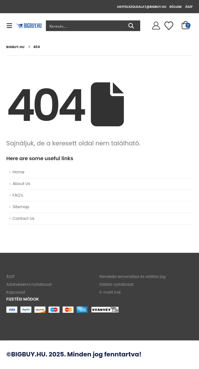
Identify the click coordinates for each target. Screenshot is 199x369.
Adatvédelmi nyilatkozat (29, 284)
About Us (21, 183)
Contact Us (24, 218)
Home (19, 172)
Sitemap (21, 206)
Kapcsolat (15, 292)
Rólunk (175, 6)
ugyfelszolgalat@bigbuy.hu (141, 6)
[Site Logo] (28, 25)
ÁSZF (189, 6)
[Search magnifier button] (131, 25)
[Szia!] (155, 26)
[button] (11, 25)
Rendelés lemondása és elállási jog (133, 276)
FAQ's (18, 195)
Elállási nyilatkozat (117, 284)
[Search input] (84, 25)
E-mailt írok (110, 292)
